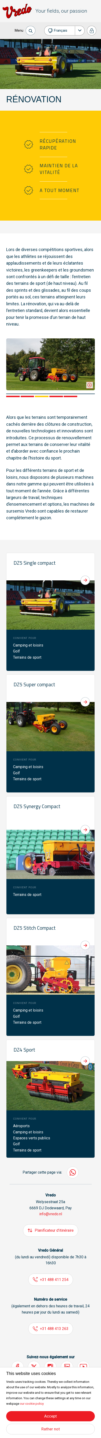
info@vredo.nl (50, 1214)
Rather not (50, 1429)
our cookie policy (32, 1403)
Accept (50, 1416)
